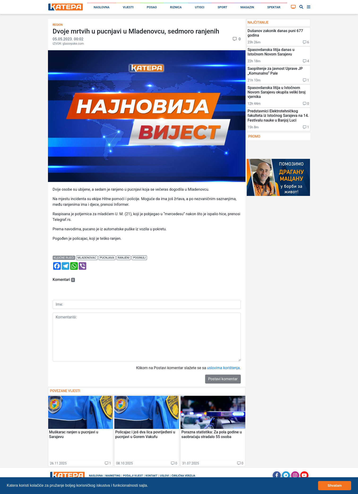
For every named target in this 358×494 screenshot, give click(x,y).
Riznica (176, 7)
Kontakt (151, 475)
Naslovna (102, 7)
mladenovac (87, 257)
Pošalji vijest (133, 475)
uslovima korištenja (223, 368)
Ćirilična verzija (183, 475)
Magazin (247, 7)
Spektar (273, 7)
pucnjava (107, 257)
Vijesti (128, 7)
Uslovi (164, 475)
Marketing (113, 475)
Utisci (199, 7)
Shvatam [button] (335, 485)
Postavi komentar (223, 379)
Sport (222, 7)
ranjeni (123, 257)
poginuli (139, 257)
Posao (152, 7)
